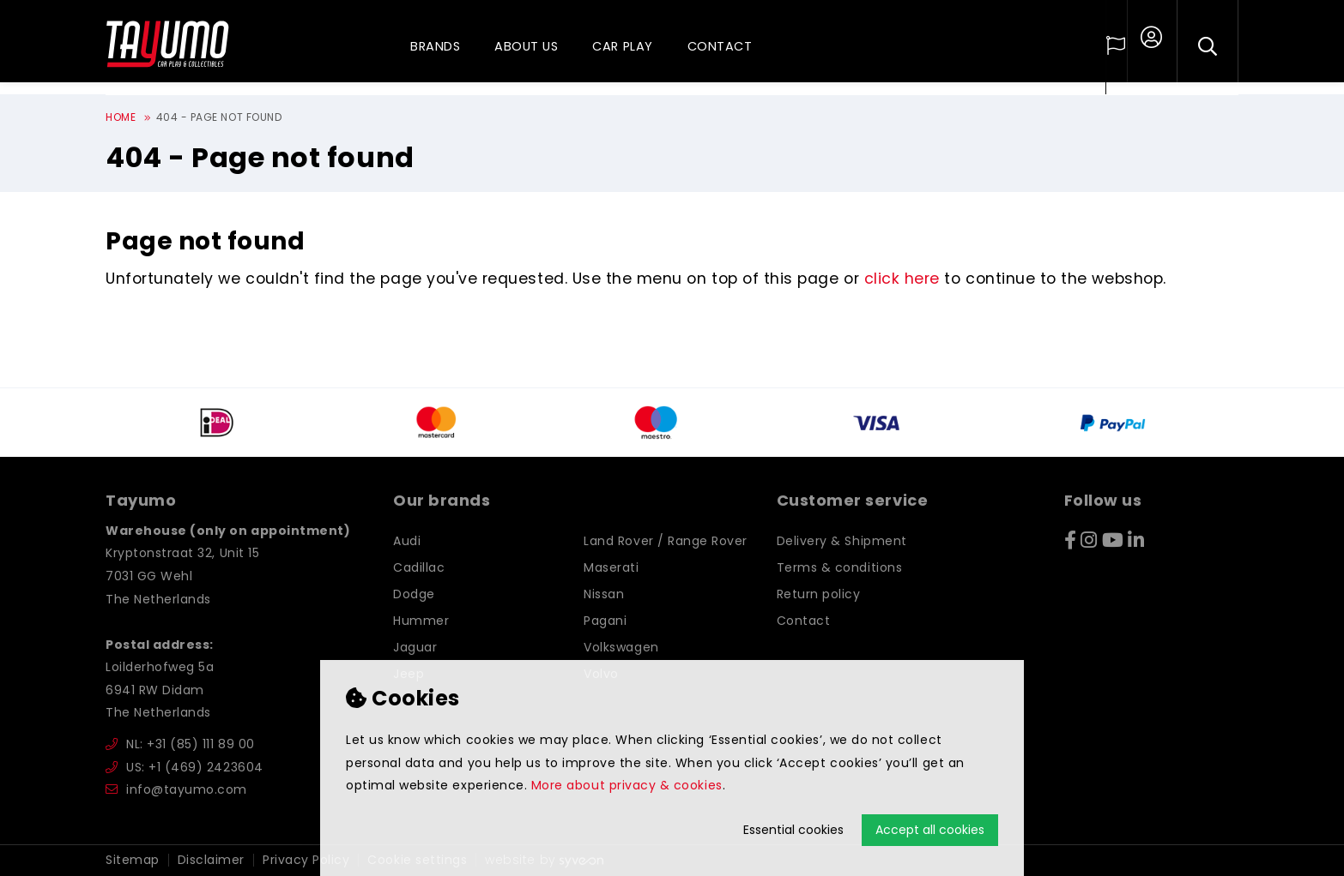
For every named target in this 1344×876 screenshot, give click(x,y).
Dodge (414, 594)
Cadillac (419, 567)
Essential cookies (793, 829)
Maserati (611, 567)
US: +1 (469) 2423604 (184, 767)
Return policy (819, 594)
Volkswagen (621, 647)
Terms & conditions (840, 567)
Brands (435, 46)
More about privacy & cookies (627, 785)
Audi (407, 540)
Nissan (604, 594)
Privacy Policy (306, 860)
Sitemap (133, 860)
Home (121, 117)
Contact (720, 46)
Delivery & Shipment (842, 540)
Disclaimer (211, 860)
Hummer (421, 620)
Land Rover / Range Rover (666, 540)
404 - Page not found (219, 117)
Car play (622, 46)
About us (526, 46)
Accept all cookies (929, 829)
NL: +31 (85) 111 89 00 (180, 744)
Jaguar (415, 647)
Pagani (605, 620)
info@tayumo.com (176, 789)
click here (902, 278)
